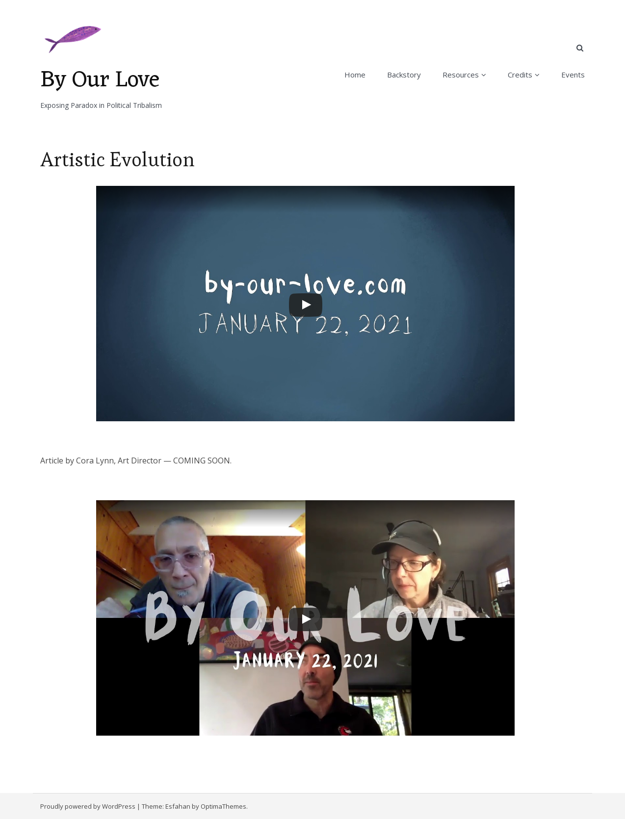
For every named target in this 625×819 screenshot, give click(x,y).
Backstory (404, 74)
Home (354, 74)
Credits (520, 74)
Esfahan (177, 806)
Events (573, 74)
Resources (461, 74)
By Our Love (99, 80)
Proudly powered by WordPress (87, 806)
